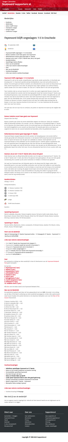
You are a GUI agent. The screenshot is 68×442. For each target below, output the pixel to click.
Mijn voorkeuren (50, 424)
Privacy (27, 420)
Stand (6, 420)
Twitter (28, 13)
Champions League (11, 28)
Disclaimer (28, 418)
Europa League (10, 29)
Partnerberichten (30, 424)
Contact (27, 426)
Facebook (34, 13)
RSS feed (53, 13)
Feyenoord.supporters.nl (52, 418)
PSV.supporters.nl (50, 420)
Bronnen (40, 13)
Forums (20, 9)
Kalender (7, 422)
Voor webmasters (30, 416)
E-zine (23, 13)
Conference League (11, 31)
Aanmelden (7, 416)
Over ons (28, 412)
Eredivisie (9, 22)
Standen (18, 13)
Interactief (28, 9)
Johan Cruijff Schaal (11, 26)
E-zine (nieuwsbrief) (10, 424)
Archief (4, 13)
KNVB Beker (9, 24)
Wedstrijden (11, 13)
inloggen (5, 1)
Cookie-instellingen (51, 426)
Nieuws (13, 9)
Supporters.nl (50, 412)
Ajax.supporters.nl (50, 416)
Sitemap (47, 422)
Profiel (40, 9)
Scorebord (47, 13)
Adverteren (28, 422)
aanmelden (12, 1)
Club (34, 9)
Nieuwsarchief (8, 426)
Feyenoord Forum (9, 418)
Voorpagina (5, 9)
